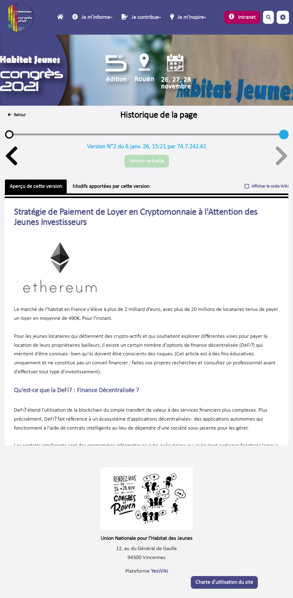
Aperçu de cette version (36, 186)
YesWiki (159, 571)
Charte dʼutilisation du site (224, 582)
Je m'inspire (188, 17)
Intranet (242, 17)
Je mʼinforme (92, 17)
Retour (17, 115)
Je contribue (141, 17)
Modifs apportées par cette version (111, 186)
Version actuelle (146, 161)
